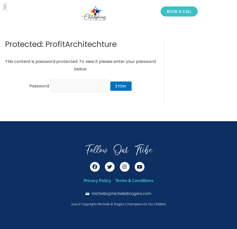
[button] (5, 7)
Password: (69, 86)
